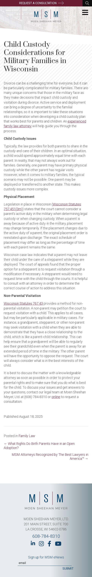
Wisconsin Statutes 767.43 (23, 303)
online (56, 397)
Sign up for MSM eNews (46, 557)
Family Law (27, 436)
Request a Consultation (41, 3)
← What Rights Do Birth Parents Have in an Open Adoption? (39, 446)
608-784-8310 (46, 536)
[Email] (45, 563)
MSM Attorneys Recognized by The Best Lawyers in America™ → (50, 457)
